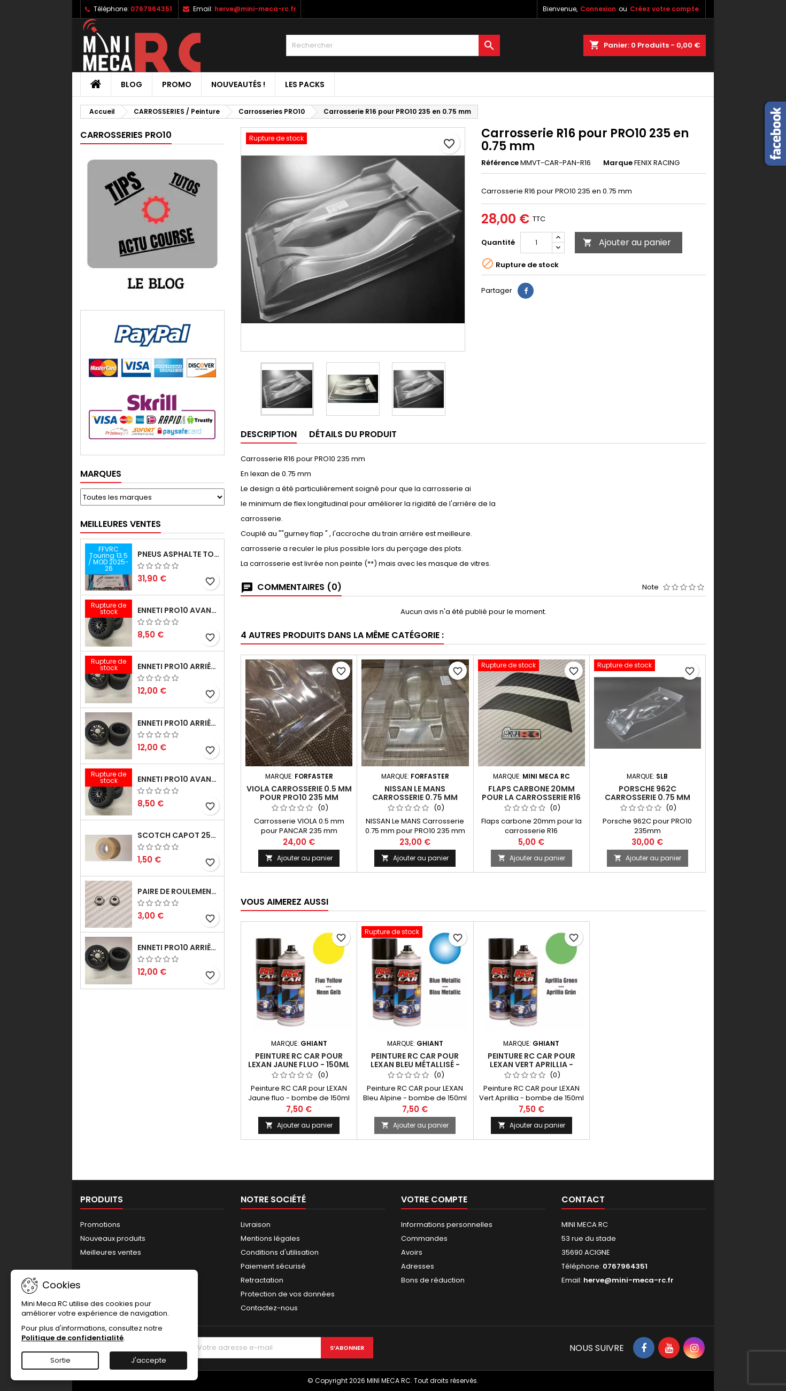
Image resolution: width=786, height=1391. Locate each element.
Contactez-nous (269, 1308)
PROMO (176, 84)
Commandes (424, 1238)
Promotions (100, 1224)
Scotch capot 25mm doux (178, 835)
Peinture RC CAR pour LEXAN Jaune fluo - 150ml (299, 1060)
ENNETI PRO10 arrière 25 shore (178, 723)
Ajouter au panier (627, 242)
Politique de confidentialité (72, 1338)
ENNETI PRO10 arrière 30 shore (178, 666)
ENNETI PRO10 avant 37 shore (178, 610)
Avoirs (411, 1252)
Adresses (417, 1266)
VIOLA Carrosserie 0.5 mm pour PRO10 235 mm (299, 793)
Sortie (60, 1360)
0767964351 (151, 8)
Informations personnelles (446, 1224)
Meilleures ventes (110, 1252)
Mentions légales (270, 1238)
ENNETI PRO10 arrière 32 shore (178, 947)
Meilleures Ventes (120, 524)
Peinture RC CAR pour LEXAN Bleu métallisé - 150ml (415, 1064)
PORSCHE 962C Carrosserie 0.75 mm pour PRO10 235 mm (647, 797)
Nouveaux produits (112, 1238)
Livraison (256, 1224)
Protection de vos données (288, 1294)
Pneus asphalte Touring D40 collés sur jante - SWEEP (178, 554)
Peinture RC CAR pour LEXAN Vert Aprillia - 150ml (531, 1064)
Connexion (598, 8)
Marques (100, 474)
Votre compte (434, 1199)
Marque (618, 163)
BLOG (131, 84)
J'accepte (148, 1360)
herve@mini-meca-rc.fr (255, 8)
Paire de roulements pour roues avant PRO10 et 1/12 (178, 891)
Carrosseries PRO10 (126, 135)
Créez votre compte (664, 8)
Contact (583, 1199)
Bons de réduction (433, 1280)
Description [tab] (269, 434)
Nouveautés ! (238, 84)
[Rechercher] (393, 45)
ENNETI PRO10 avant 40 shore (178, 779)
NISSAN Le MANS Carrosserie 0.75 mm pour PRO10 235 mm (415, 797)
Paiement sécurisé (273, 1266)
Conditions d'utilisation (280, 1252)
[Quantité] (536, 242)
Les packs (305, 84)
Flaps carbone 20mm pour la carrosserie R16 (531, 793)
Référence (500, 163)
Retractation (262, 1280)
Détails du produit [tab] (353, 434)
